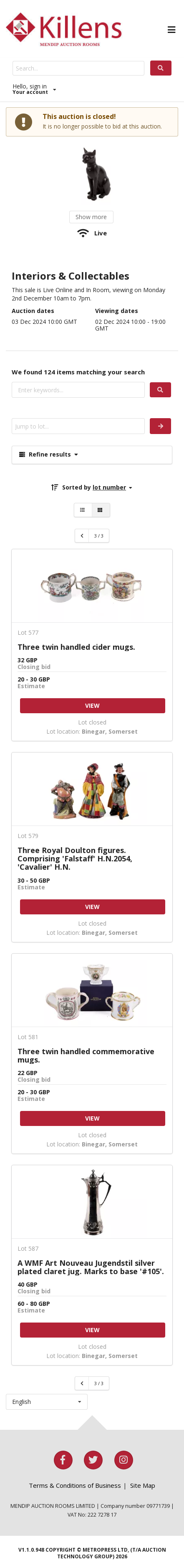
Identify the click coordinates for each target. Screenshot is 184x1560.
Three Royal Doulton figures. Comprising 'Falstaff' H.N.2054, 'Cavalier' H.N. (75, 858)
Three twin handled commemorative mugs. (86, 1055)
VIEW (92, 705)
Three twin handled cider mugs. (76, 647)
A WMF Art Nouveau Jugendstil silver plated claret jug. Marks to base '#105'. (91, 1267)
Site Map (142, 1485)
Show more (91, 217)
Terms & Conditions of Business (75, 1485)
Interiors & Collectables (70, 276)
